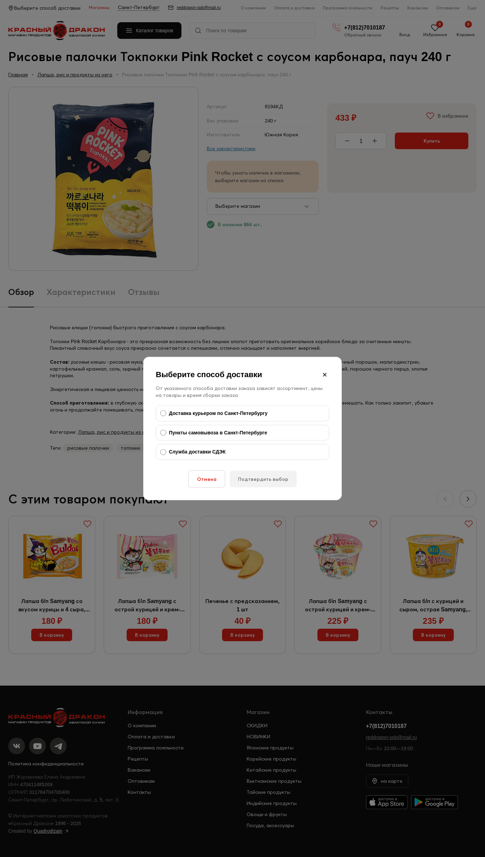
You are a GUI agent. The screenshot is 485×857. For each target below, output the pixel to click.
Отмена (206, 479)
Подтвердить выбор (263, 479)
